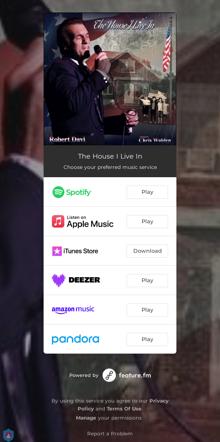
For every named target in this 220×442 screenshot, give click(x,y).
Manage (86, 418)
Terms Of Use (124, 408)
